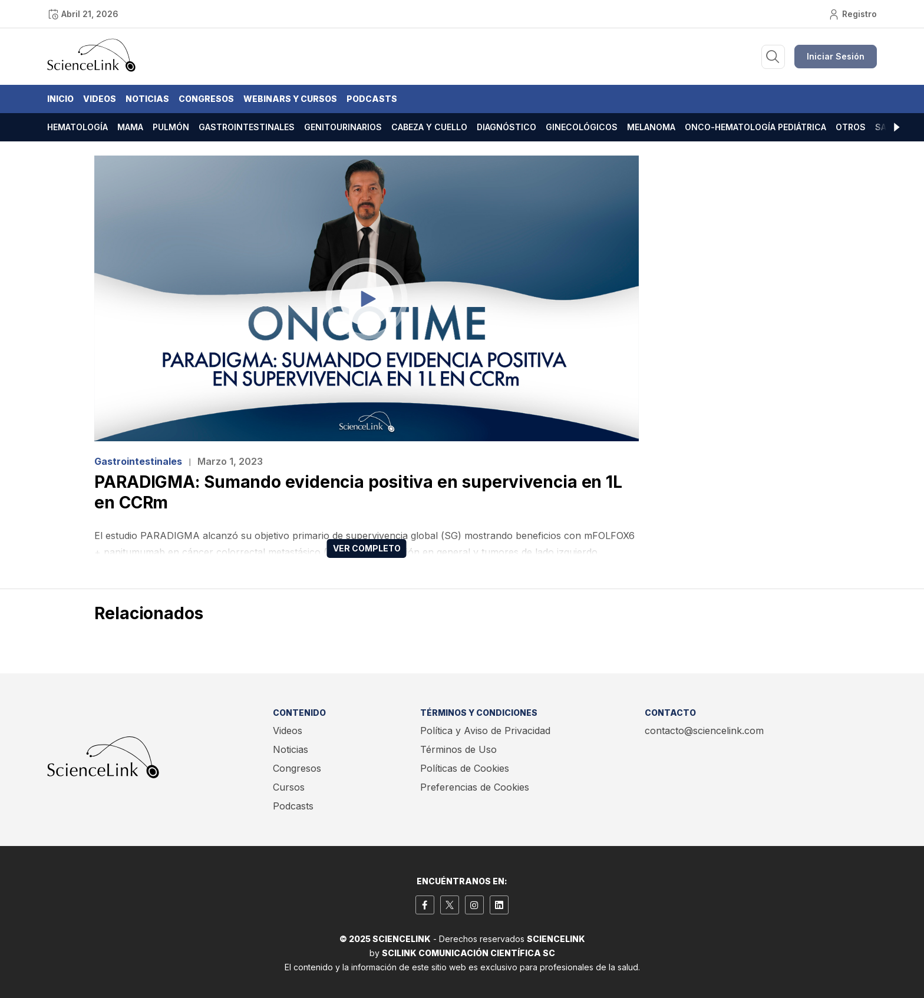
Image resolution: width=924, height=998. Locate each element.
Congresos (206, 99)
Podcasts (371, 99)
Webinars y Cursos (290, 99)
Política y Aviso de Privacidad (485, 730)
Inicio (60, 99)
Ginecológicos (582, 127)
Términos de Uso (458, 749)
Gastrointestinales (247, 127)
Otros (851, 127)
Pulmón (171, 127)
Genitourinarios (343, 127)
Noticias (147, 99)
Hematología (77, 127)
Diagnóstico (506, 127)
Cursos (289, 787)
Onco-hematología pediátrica (755, 127)
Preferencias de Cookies (474, 787)
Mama (130, 127)
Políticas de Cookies (464, 768)
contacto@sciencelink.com (704, 730)
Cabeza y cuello (429, 127)
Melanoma (651, 127)
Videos (99, 99)
